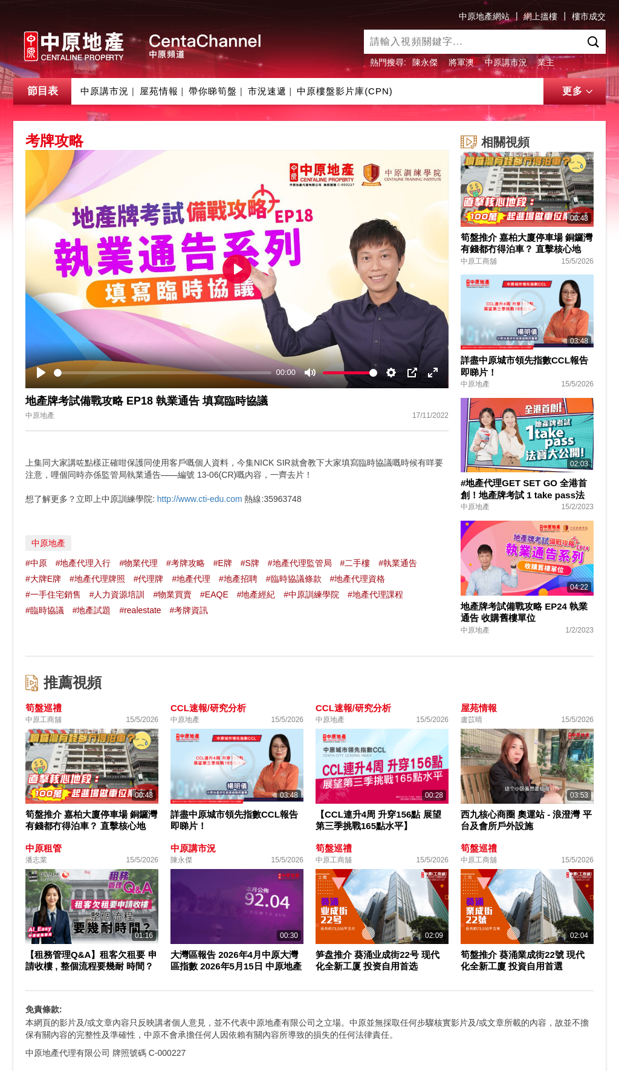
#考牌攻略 (185, 563)
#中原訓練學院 (311, 594)
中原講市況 (506, 62)
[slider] (162, 373)
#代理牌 (149, 579)
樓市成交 (589, 16)
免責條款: (43, 1009)
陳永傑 (425, 62)
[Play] (41, 372)
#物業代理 (138, 563)
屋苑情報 (159, 91)
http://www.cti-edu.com (199, 499)
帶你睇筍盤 (213, 91)
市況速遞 (267, 91)
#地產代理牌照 (97, 579)
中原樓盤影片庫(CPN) (345, 91)
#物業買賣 (172, 594)
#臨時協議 (44, 610)
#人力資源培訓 (117, 594)
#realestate (140, 610)
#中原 (36, 563)
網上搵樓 (540, 16)
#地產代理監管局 (300, 563)
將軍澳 (461, 62)
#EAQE (214, 594)
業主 (545, 62)
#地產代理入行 (83, 563)
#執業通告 (397, 563)
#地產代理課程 (375, 594)
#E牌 (222, 563)
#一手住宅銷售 (53, 594)
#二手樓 (355, 563)
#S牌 (250, 563)
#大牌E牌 (43, 579)
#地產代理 (191, 579)
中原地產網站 (484, 16)
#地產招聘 (238, 579)
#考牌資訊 (189, 610)
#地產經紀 (256, 594)
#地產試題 (92, 610)
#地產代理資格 (357, 579)
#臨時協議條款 (294, 579)
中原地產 (48, 543)
